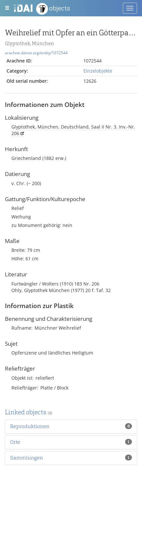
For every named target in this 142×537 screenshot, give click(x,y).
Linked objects (28, 412)
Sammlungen (26, 457)
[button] (30, 426)
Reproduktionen (30, 426)
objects (53, 9)
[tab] (71, 426)
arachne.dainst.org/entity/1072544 (36, 52)
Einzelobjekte (97, 71)
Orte (15, 442)
